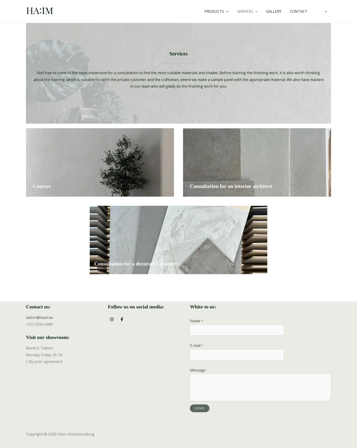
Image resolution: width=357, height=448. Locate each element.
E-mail (196, 345)
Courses (42, 186)
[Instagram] (112, 319)
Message (197, 370)
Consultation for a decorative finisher (136, 264)
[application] (232, 11)
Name (196, 320)
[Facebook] (122, 319)
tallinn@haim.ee (39, 317)
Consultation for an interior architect (231, 186)
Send (199, 408)
